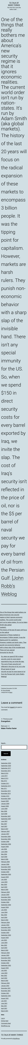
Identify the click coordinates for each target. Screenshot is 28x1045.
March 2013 (4, 778)
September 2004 (6, 905)
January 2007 (5, 834)
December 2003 (6, 927)
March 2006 (4, 859)
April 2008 (4, 814)
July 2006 (4, 849)
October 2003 (5, 932)
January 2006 (5, 864)
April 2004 (4, 917)
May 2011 (4, 788)
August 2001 (5, 998)
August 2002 (5, 968)
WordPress (16, 1038)
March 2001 (4, 1011)
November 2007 (6, 816)
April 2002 (4, 978)
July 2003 (4, 940)
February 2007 (5, 831)
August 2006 (5, 846)
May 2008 (4, 811)
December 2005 (6, 867)
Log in (3, 1018)
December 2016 (6, 771)
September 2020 (6, 765)
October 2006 (5, 841)
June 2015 (4, 776)
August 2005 (5, 877)
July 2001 (4, 1001)
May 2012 (4, 781)
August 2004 (5, 907)
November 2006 (6, 839)
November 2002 (6, 960)
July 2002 (4, 970)
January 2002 (5, 986)
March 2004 (4, 920)
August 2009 (5, 801)
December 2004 (6, 897)
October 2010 (5, 796)
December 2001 (6, 988)
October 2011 (5, 783)
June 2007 (4, 821)
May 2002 (4, 975)
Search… (3, 743)
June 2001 (4, 1003)
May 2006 (4, 854)
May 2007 (4, 824)
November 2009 (6, 798)
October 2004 (5, 902)
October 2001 (5, 993)
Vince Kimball (6, 690)
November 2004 (6, 899)
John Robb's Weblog (12, 586)
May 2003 (4, 945)
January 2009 (5, 803)
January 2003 (5, 955)
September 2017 (6, 768)
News (10, 692)
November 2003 (6, 930)
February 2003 (5, 953)
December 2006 (6, 836)
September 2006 (6, 844)
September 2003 (6, 935)
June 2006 (4, 851)
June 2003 (4, 942)
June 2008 (4, 808)
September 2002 (6, 965)
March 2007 (4, 829)
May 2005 (4, 884)
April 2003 (4, 948)
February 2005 (5, 892)
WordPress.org (5, 1026)
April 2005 (4, 887)
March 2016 (4, 773)
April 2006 (4, 857)
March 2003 (4, 950)
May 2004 (4, 915)
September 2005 (6, 874)
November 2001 (6, 991)
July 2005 (4, 879)
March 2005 (4, 889)
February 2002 (5, 983)
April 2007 (4, 826)
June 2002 (4, 973)
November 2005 (6, 869)
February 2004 (5, 922)
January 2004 (5, 925)
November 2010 (6, 793)
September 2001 (6, 996)
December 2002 (6, 958)
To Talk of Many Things (12, 1035)
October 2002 (5, 963)
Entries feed (4, 1021)
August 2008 (5, 806)
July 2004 (4, 910)
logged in (13, 707)
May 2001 (4, 1006)
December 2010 (6, 791)
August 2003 (5, 937)
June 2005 (4, 882)
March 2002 (4, 980)
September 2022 (6, 763)
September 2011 (6, 786)
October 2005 (5, 872)
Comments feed (6, 1023)
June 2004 (4, 912)
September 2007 (6, 819)
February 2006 (5, 862)
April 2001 (4, 1008)
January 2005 (5, 894)
